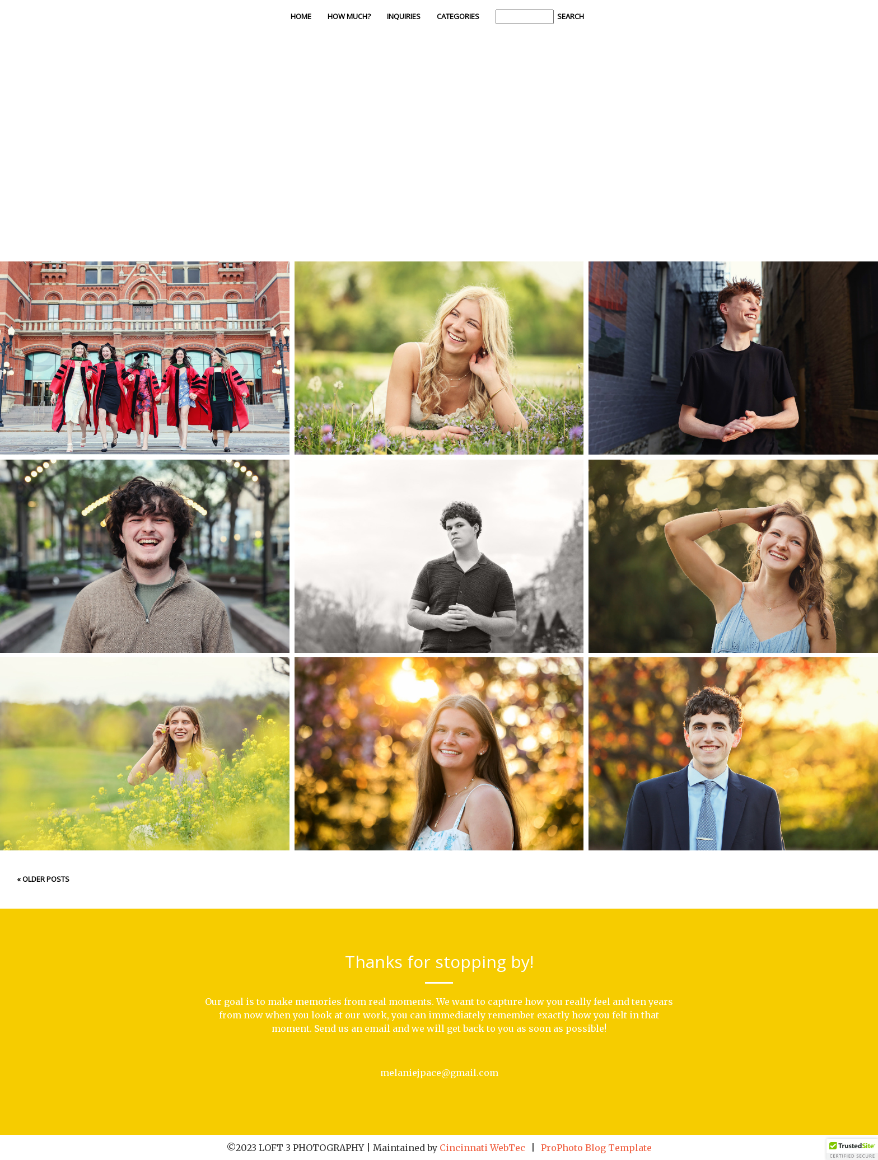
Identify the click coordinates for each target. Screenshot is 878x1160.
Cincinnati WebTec (482, 1147)
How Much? (349, 16)
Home (301, 16)
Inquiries (404, 16)
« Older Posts (43, 879)
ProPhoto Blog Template (596, 1147)
